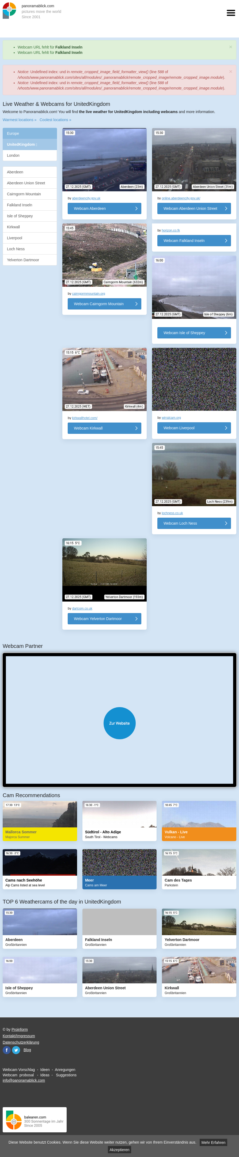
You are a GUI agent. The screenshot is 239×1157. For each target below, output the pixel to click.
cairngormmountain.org (88, 294)
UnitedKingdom (22, 144)
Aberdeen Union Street (26, 183)
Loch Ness (16, 249)
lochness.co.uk (172, 513)
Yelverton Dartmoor (23, 260)
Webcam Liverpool (179, 428)
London (13, 155)
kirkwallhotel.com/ (84, 418)
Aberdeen (15, 172)
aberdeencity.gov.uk (86, 198)
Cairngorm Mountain (24, 194)
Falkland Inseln (68, 47)
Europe (13, 133)
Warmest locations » (19, 120)
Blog (27, 1050)
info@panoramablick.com (24, 1080)
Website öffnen (119, 723)
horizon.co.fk (171, 230)
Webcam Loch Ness (180, 523)
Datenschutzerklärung (21, 1042)
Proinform (20, 1029)
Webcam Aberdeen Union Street (190, 208)
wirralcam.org (171, 418)
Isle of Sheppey (20, 216)
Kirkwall (13, 227)
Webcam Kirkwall (88, 428)
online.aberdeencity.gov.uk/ (181, 198)
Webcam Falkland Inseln (184, 240)
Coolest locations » (55, 120)
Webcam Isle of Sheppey (184, 333)
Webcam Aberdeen (90, 208)
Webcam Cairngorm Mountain (99, 304)
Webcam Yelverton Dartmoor (98, 619)
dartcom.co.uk (82, 608)
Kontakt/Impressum (19, 1036)
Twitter (16, 1050)
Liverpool (14, 238)
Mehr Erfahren (213, 1142)
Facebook (7, 1050)
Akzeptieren (120, 1150)
